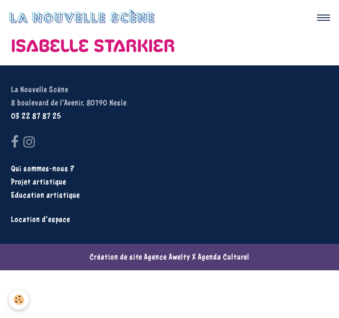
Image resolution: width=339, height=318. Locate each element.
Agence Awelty (167, 257)
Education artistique (45, 195)
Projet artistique (38, 182)
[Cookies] (19, 300)
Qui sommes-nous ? (43, 168)
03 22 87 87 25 (36, 116)
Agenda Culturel (223, 257)
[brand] (84, 17)
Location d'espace (40, 219)
